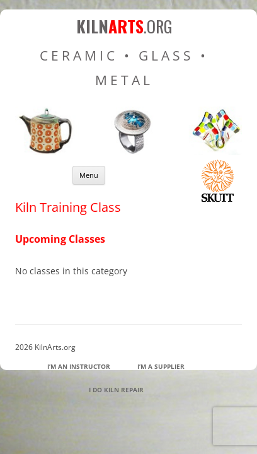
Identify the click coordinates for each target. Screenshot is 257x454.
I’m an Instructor (78, 366)
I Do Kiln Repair (116, 389)
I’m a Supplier (161, 366)
